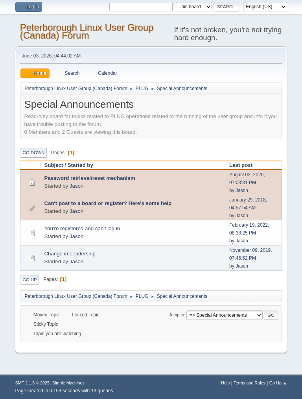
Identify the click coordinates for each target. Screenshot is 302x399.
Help (225, 383)
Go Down (33, 152)
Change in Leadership (69, 254)
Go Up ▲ (278, 383)
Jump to (176, 314)
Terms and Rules (249, 383)
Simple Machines (68, 383)
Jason (77, 186)
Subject (53, 165)
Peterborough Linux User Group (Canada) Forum (86, 31)
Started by (80, 165)
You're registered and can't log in (82, 228)
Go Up (29, 279)
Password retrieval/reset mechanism (89, 178)
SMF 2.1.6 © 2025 (32, 383)
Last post (244, 165)
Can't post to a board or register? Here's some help (107, 203)
